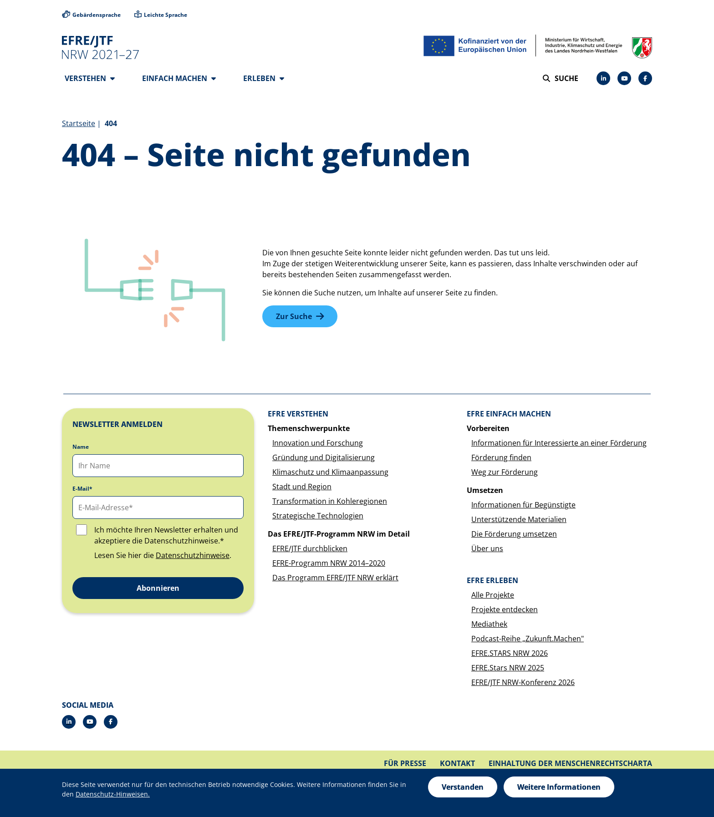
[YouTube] (624, 78)
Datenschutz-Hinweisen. (113, 794)
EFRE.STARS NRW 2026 (509, 653)
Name (80, 447)
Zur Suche (294, 316)
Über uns (487, 548)
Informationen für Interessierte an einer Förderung (559, 443)
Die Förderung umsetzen (514, 534)
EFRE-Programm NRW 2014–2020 (328, 563)
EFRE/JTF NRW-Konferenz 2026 (523, 682)
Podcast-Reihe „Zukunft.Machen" (527, 639)
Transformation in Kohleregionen (329, 501)
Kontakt (457, 763)
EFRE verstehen (298, 414)
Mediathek (489, 624)
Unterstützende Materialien (518, 519)
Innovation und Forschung (317, 443)
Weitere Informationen (559, 787)
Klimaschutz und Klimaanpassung (330, 472)
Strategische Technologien (317, 516)
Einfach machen (179, 78)
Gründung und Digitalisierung (323, 457)
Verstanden (463, 787)
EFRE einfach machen (509, 414)
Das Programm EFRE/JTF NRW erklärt (335, 578)
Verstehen (90, 78)
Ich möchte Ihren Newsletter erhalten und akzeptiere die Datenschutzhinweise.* (166, 535)
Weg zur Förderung (504, 472)
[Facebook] (645, 78)
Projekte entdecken (504, 609)
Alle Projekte (492, 595)
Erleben (263, 78)
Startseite (78, 123)
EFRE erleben (492, 580)
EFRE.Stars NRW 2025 (507, 668)
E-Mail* (82, 488)
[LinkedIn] (603, 78)
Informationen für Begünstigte (523, 505)
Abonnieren (158, 588)
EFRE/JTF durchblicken (309, 548)
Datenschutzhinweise (193, 555)
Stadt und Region (302, 487)
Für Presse (405, 763)
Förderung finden (501, 457)
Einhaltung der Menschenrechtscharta (570, 763)
